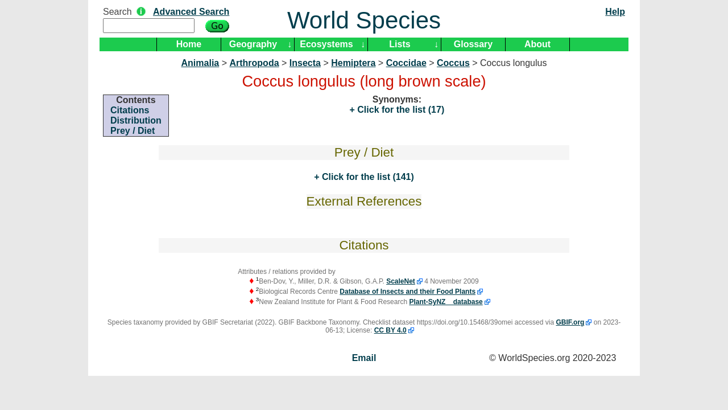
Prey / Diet (132, 131)
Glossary (473, 44)
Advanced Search (191, 12)
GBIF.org (570, 322)
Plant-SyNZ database (445, 302)
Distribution (136, 120)
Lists (399, 44)
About (537, 44)
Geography (253, 44)
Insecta (305, 63)
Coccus (453, 63)
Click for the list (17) (399, 109)
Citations (129, 110)
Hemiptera (353, 63)
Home (188, 44)
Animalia (200, 63)
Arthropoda (254, 63)
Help (615, 12)
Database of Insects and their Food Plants (407, 292)
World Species (364, 20)
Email (364, 358)
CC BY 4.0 (390, 330)
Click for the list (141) (367, 177)
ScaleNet (400, 281)
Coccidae (406, 63)
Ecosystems (326, 44)
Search (117, 12)
